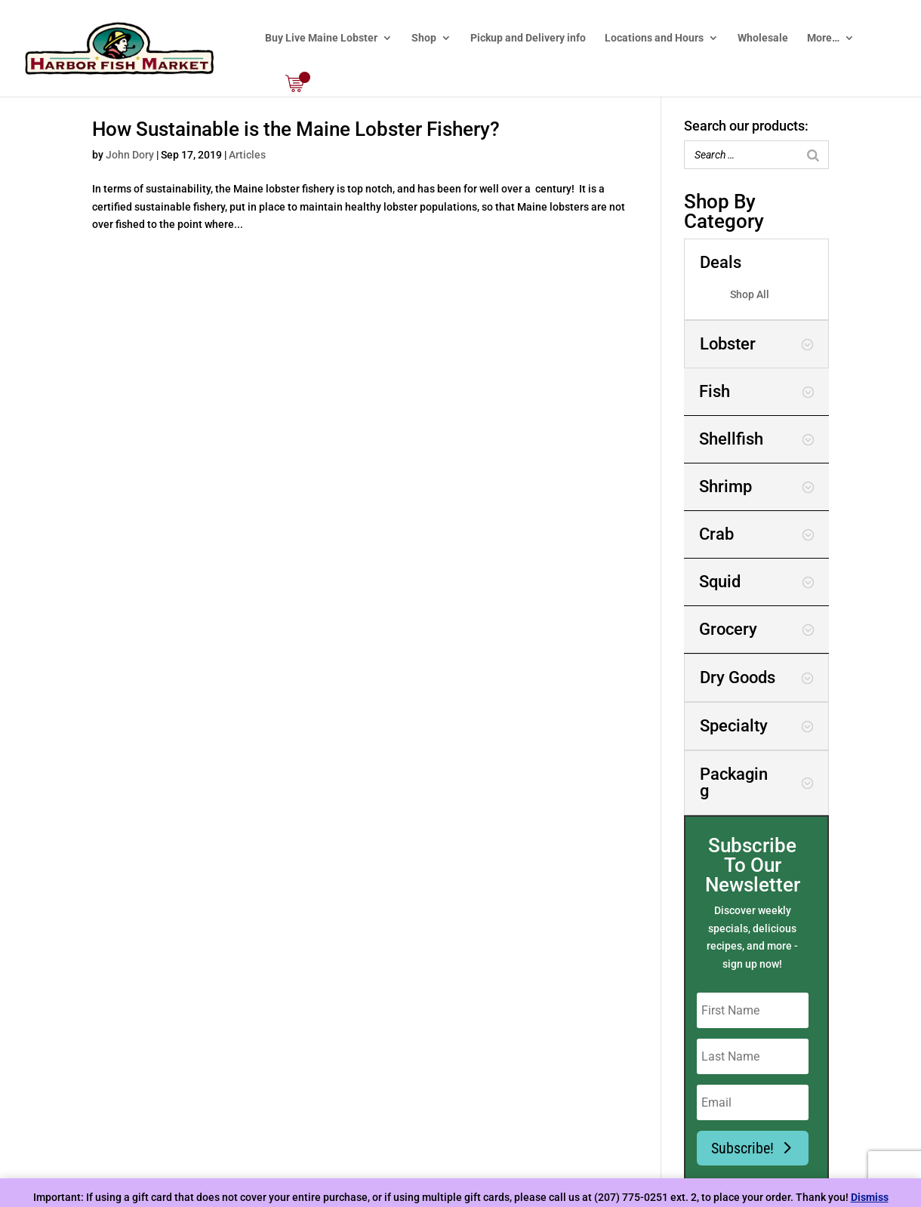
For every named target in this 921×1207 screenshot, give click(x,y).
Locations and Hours (654, 38)
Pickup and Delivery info (528, 38)
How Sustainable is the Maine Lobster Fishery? (296, 129)
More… (823, 38)
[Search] (813, 154)
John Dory (130, 155)
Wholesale (763, 38)
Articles (247, 155)
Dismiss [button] (870, 1197)
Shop (423, 38)
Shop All (749, 294)
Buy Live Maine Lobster (321, 38)
